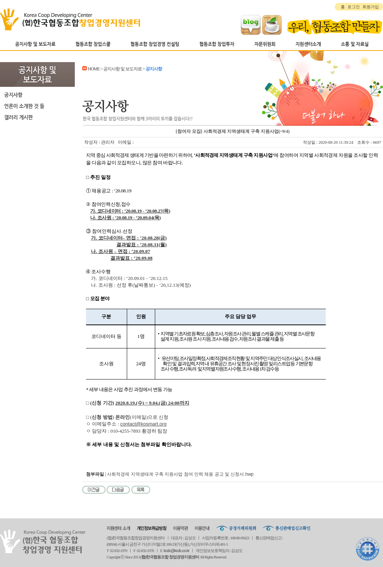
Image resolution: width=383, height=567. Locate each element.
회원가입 (370, 6)
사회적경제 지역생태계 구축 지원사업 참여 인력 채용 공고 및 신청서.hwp (180, 474)
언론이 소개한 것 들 (37, 106)
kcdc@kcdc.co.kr (176, 550)
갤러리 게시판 (37, 117)
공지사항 (37, 94)
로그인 (353, 6)
